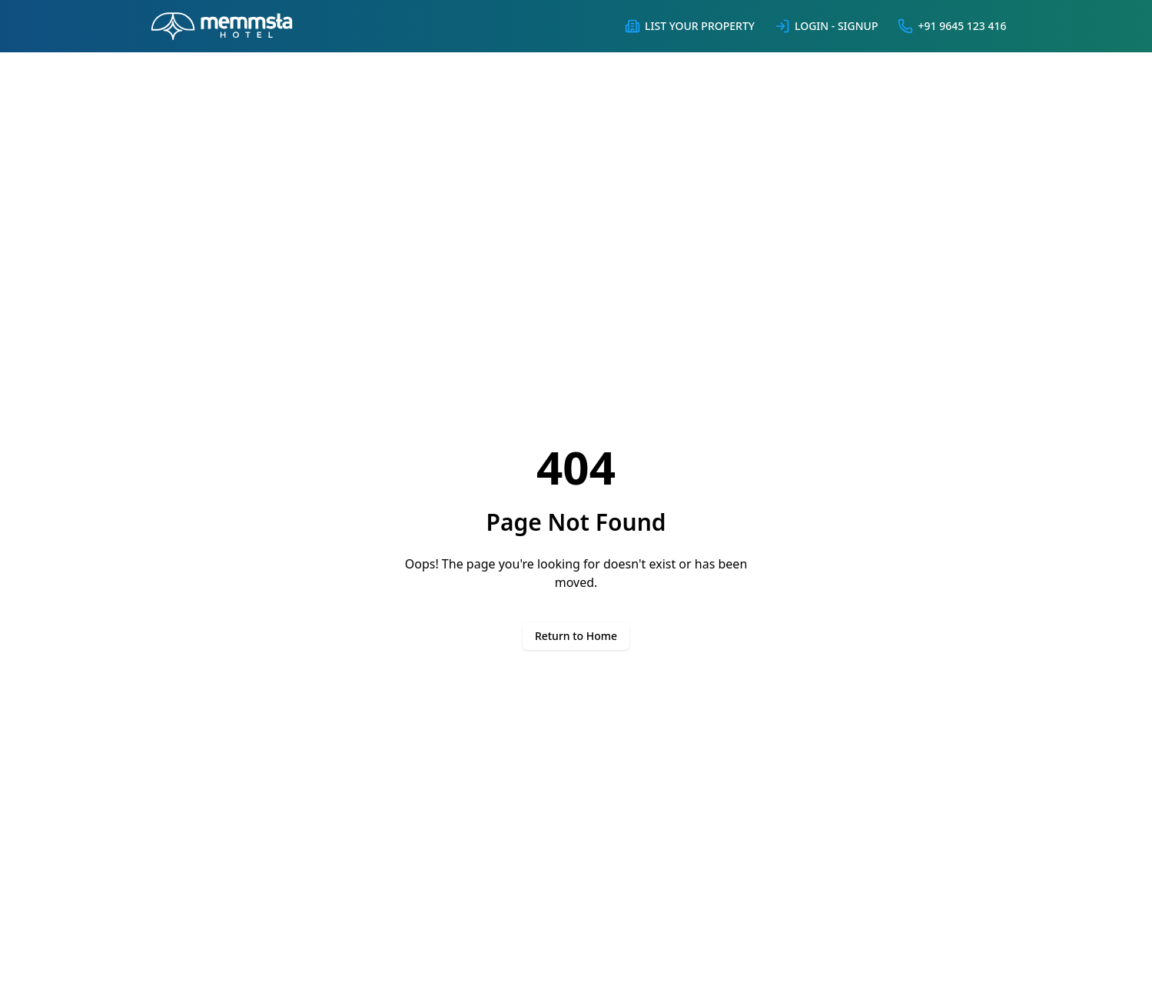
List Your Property (689, 26)
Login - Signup (825, 26)
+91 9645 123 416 (951, 26)
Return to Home (576, 635)
